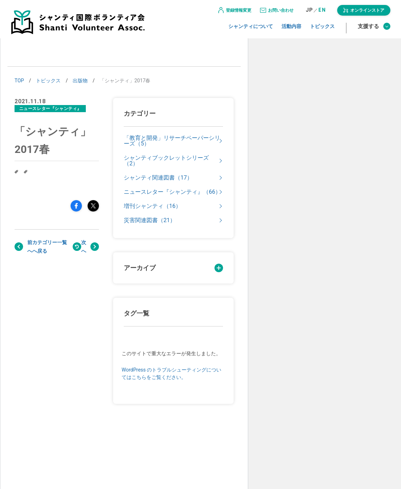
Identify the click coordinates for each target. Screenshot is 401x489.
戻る (49, 247)
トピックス (322, 29)
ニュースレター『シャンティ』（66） (172, 192)
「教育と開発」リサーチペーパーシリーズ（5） (172, 141)
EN (322, 13)
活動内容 (291, 29)
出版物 (80, 80)
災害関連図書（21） (150, 220)
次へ (83, 247)
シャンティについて (250, 29)
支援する (374, 29)
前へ (29, 247)
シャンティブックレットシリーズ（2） (166, 160)
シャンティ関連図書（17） (158, 178)
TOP (19, 80)
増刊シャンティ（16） (152, 206)
